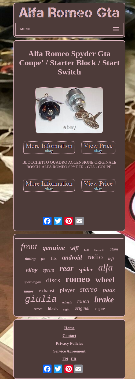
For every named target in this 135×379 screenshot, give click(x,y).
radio (95, 257)
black (53, 308)
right (66, 309)
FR (73, 359)
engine (100, 309)
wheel (105, 279)
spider (86, 269)
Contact (69, 335)
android (72, 257)
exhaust (46, 290)
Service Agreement (69, 351)
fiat (43, 259)
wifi (74, 248)
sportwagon (32, 282)
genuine (54, 247)
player (67, 290)
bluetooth (99, 250)
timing (30, 259)
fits (54, 258)
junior (29, 291)
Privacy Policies (69, 343)
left (111, 258)
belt (86, 250)
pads (109, 289)
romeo (77, 279)
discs (53, 280)
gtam (114, 249)
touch (83, 301)
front (29, 246)
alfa (105, 267)
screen (38, 309)
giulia (41, 300)
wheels (67, 302)
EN (65, 359)
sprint (48, 270)
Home (69, 328)
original (82, 308)
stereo (88, 289)
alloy (32, 270)
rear (67, 268)
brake (104, 299)
